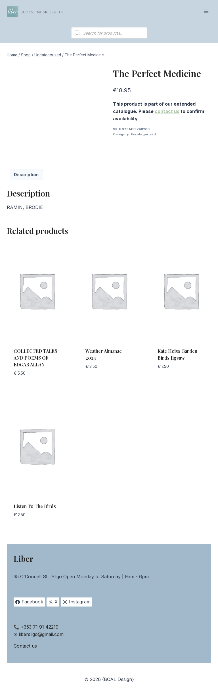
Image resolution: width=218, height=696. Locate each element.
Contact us (25, 646)
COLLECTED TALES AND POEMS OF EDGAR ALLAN (35, 358)
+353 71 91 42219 (39, 627)
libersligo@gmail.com (41, 634)
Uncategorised (143, 134)
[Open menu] (206, 11)
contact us (167, 111)
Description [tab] (26, 174)
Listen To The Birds (35, 506)
